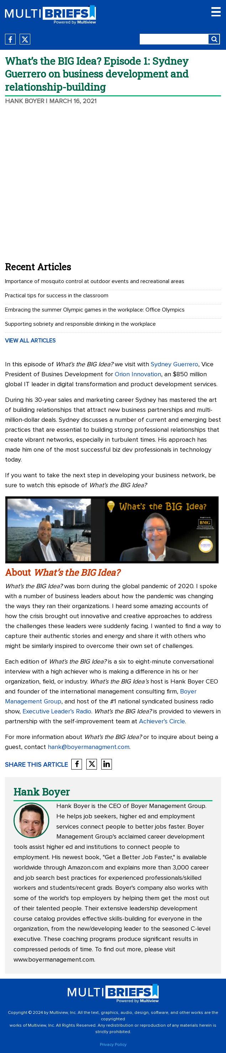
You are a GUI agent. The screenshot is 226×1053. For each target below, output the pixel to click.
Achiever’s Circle (162, 721)
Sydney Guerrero (174, 364)
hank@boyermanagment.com (88, 747)
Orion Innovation (138, 374)
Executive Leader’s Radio (56, 711)
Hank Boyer (24, 101)
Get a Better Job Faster (138, 857)
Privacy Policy (113, 1045)
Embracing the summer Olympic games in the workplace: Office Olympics (95, 310)
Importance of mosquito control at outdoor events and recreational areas (94, 281)
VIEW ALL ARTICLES (30, 341)
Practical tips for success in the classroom (56, 295)
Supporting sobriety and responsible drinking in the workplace (80, 324)
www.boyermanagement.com (54, 960)
